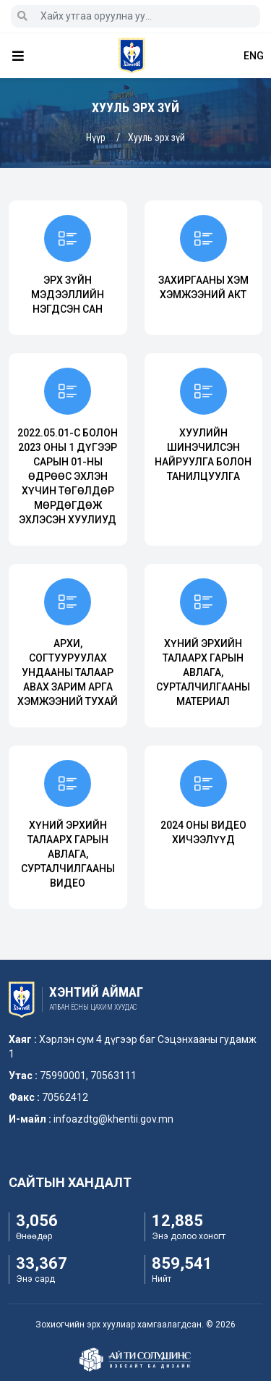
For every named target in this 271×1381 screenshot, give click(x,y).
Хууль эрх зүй (156, 137)
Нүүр (96, 137)
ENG (254, 56)
